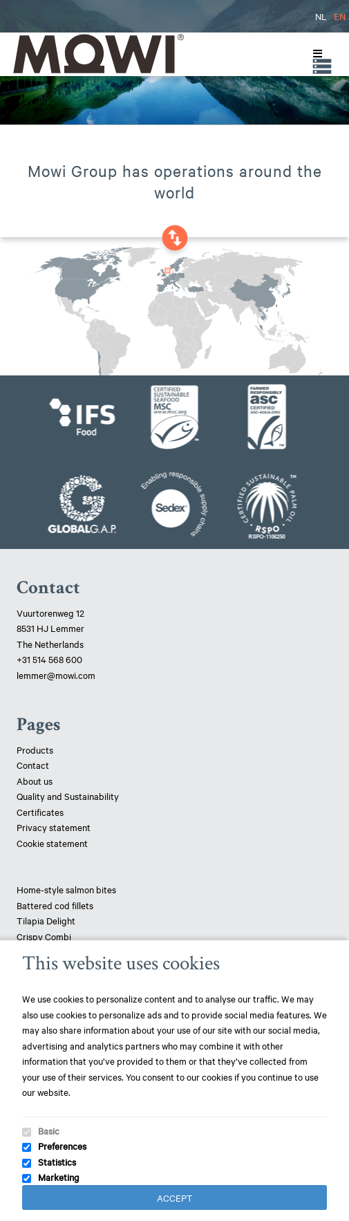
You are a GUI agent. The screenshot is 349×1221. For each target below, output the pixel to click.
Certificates (40, 811)
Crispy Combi (44, 936)
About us (35, 780)
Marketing (58, 1177)
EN (340, 16)
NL (321, 16)
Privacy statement (54, 827)
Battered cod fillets (55, 905)
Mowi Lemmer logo (97, 53)
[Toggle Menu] (314, 54)
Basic (48, 1130)
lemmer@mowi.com (56, 675)
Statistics (57, 1161)
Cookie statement (52, 843)
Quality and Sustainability (69, 796)
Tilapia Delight (46, 920)
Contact (33, 764)
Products (35, 749)
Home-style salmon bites (66, 889)
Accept (175, 1197)
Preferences (62, 1145)
